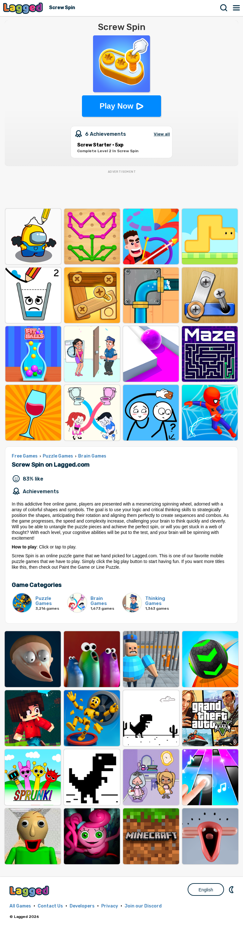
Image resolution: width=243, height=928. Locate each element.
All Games (20, 906)
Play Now (117, 106)
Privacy (109, 906)
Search (224, 8)
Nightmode (232, 889)
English (206, 889)
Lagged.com (30, 891)
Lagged (23, 8)
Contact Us (50, 906)
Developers (82, 906)
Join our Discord (143, 906)
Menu (236, 8)
